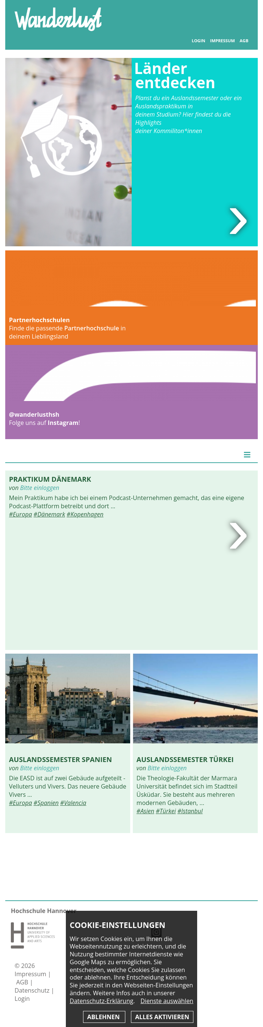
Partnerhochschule (91, 328)
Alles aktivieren (162, 1017)
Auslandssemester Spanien (60, 759)
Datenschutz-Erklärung (101, 1001)
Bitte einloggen (39, 488)
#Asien (145, 811)
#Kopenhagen (85, 514)
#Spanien (46, 803)
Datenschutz (33, 990)
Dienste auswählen (167, 1001)
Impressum (222, 40)
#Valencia (73, 803)
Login (198, 40)
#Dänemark (49, 514)
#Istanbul (190, 811)
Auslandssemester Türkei (185, 759)
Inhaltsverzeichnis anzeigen (240, 15)
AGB (244, 40)
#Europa (20, 514)
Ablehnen (104, 1017)
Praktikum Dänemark (50, 479)
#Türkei (166, 811)
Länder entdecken (174, 75)
